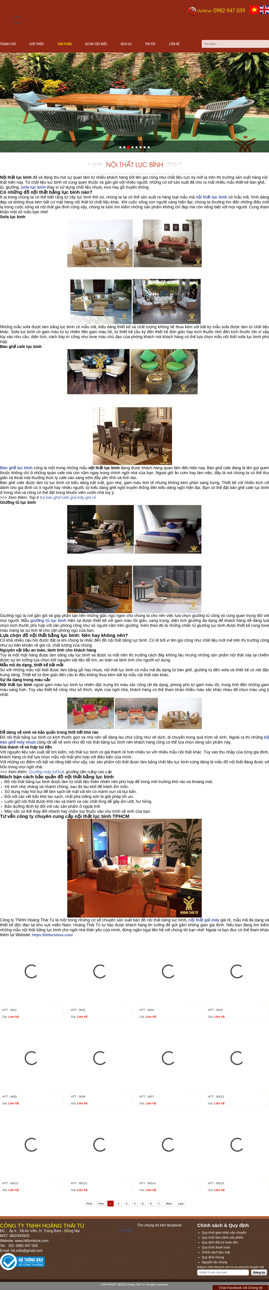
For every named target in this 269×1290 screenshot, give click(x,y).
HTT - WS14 (147, 1183)
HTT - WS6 (78, 1096)
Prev (101, 1203)
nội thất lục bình (211, 197)
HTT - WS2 (78, 1010)
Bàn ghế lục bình (16, 468)
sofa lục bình (33, 187)
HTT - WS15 (216, 1183)
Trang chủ (8, 44)
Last (180, 1203)
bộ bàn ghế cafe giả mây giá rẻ (67, 497)
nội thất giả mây (204, 920)
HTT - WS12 (10, 1183)
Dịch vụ (126, 44)
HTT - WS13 (79, 1183)
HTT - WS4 (215, 1010)
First (89, 1203)
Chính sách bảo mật (216, 1252)
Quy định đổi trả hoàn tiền (220, 1242)
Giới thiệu (36, 44)
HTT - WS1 (9, 1010)
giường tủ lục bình (48, 620)
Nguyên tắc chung (214, 1262)
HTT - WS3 (146, 1010)
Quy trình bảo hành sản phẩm (222, 1237)
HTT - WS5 (9, 1096)
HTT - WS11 (216, 1096)
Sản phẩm (64, 44)
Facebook (125, 1230)
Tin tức (150, 44)
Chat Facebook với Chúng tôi (240, 1288)
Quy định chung (213, 1257)
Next (169, 1203)
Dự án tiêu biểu (96, 44)
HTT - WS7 (146, 1096)
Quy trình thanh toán (216, 1247)
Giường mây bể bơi (46, 772)
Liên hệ (174, 44)
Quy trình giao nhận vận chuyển (224, 1232)
